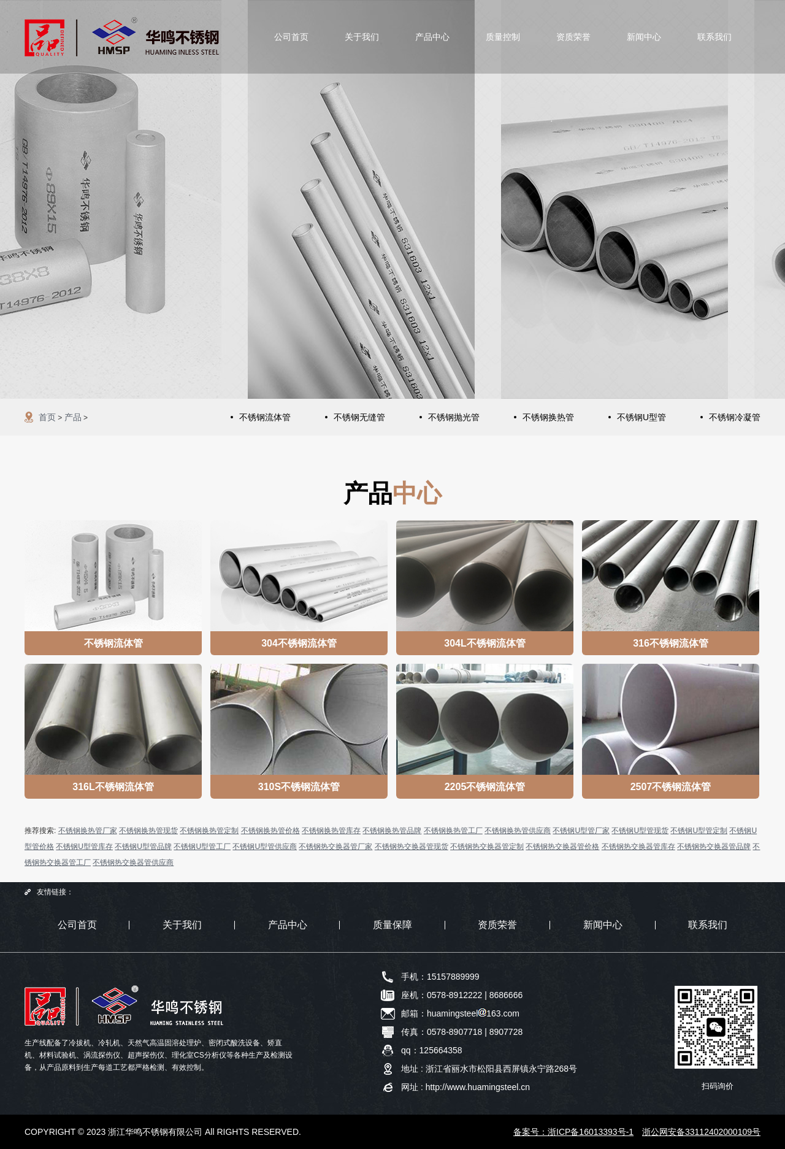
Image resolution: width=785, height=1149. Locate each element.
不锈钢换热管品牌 (391, 830)
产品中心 (432, 37)
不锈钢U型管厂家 (581, 830)
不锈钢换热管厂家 (87, 830)
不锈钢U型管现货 (639, 830)
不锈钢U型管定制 (698, 830)
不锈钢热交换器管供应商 (133, 862)
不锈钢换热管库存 (331, 830)
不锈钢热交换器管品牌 (714, 846)
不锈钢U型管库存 (84, 846)
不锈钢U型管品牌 (143, 846)
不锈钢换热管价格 (270, 830)
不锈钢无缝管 (359, 417)
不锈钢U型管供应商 (264, 846)
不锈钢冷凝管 (734, 417)
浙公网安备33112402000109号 (701, 1132)
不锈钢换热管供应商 (517, 830)
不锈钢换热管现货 (148, 830)
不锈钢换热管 (548, 417)
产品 (73, 417)
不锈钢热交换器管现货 (411, 846)
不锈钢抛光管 (454, 417)
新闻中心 (644, 37)
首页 (47, 417)
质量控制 (503, 37)
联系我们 (714, 37)
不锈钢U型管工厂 (202, 846)
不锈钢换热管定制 (209, 830)
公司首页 (291, 37)
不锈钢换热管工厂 (453, 830)
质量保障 (392, 925)
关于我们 (362, 37)
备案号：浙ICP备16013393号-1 (573, 1132)
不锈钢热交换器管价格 (562, 846)
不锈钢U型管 (641, 417)
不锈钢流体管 (265, 417)
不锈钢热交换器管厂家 (335, 846)
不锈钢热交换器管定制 (487, 846)
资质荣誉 (573, 37)
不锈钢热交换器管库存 (638, 846)
